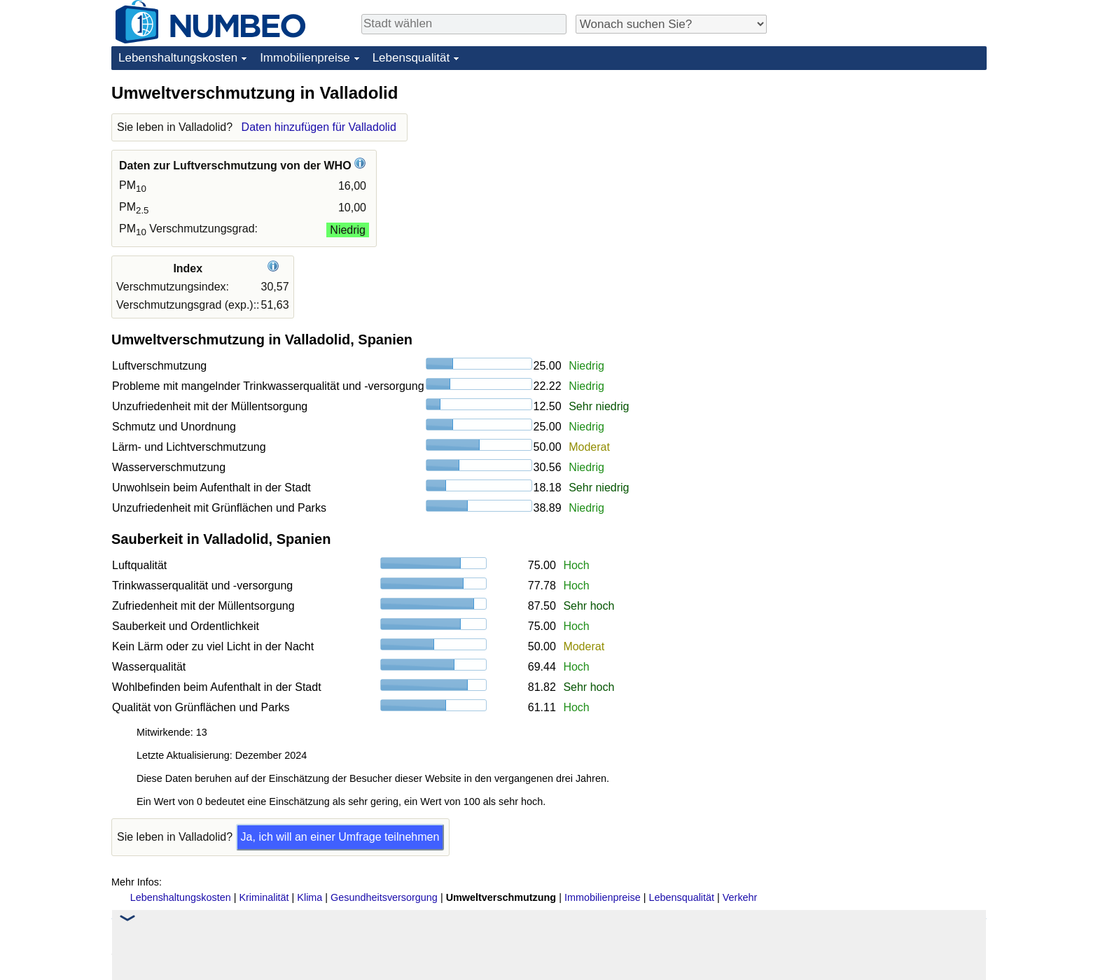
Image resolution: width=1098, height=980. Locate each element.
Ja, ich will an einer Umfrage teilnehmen (340, 837)
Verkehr (740, 897)
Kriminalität (264, 897)
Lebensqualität (411, 57)
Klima (309, 897)
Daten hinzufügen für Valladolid (319, 127)
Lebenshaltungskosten (177, 57)
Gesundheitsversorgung (384, 897)
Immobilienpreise (305, 57)
